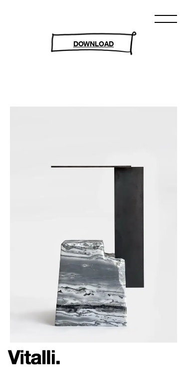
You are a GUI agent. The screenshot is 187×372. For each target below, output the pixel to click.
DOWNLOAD (93, 43)
